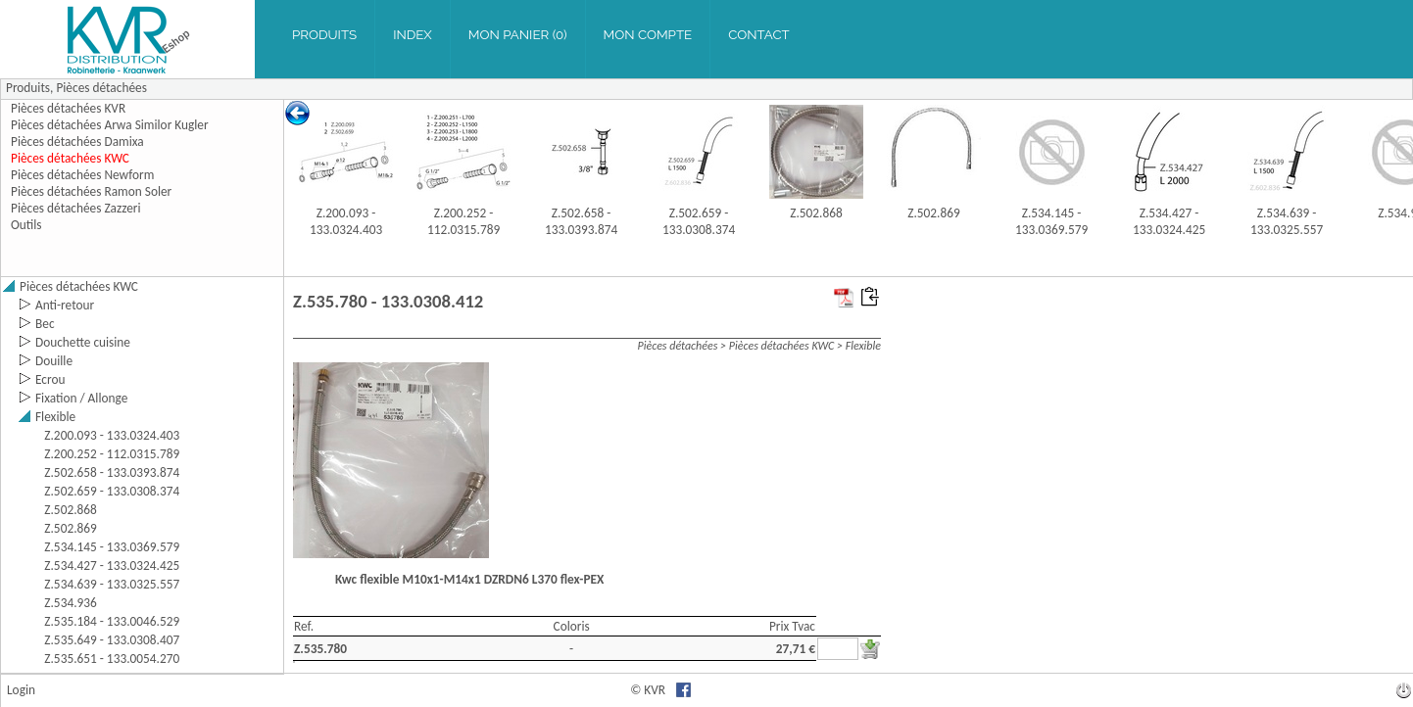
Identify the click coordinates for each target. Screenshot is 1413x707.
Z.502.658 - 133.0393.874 (581, 221)
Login (21, 690)
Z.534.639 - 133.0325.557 (1286, 221)
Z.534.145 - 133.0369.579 (1051, 221)
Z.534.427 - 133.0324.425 (1169, 221)
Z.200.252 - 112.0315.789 (463, 221)
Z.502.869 (933, 213)
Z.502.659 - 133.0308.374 (698, 221)
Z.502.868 (816, 213)
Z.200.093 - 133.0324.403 (346, 221)
